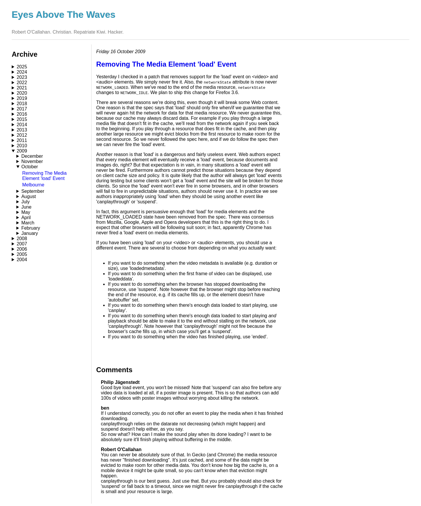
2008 (22, 238)
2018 (22, 103)
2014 (22, 124)
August (28, 196)
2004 (22, 259)
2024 (22, 72)
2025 (22, 66)
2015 (22, 119)
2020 (22, 93)
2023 (22, 77)
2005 (22, 254)
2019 (22, 98)
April (26, 217)
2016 (22, 114)
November (32, 161)
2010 (22, 145)
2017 (22, 108)
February (30, 228)
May (25, 212)
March (27, 222)
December (32, 156)
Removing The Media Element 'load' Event (44, 176)
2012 (22, 135)
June (26, 207)
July (25, 201)
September (32, 191)
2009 (22, 150)
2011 (22, 140)
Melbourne (33, 184)
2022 (22, 82)
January (29, 233)
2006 (22, 249)
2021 (22, 87)
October (29, 166)
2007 (22, 243)
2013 (22, 129)
